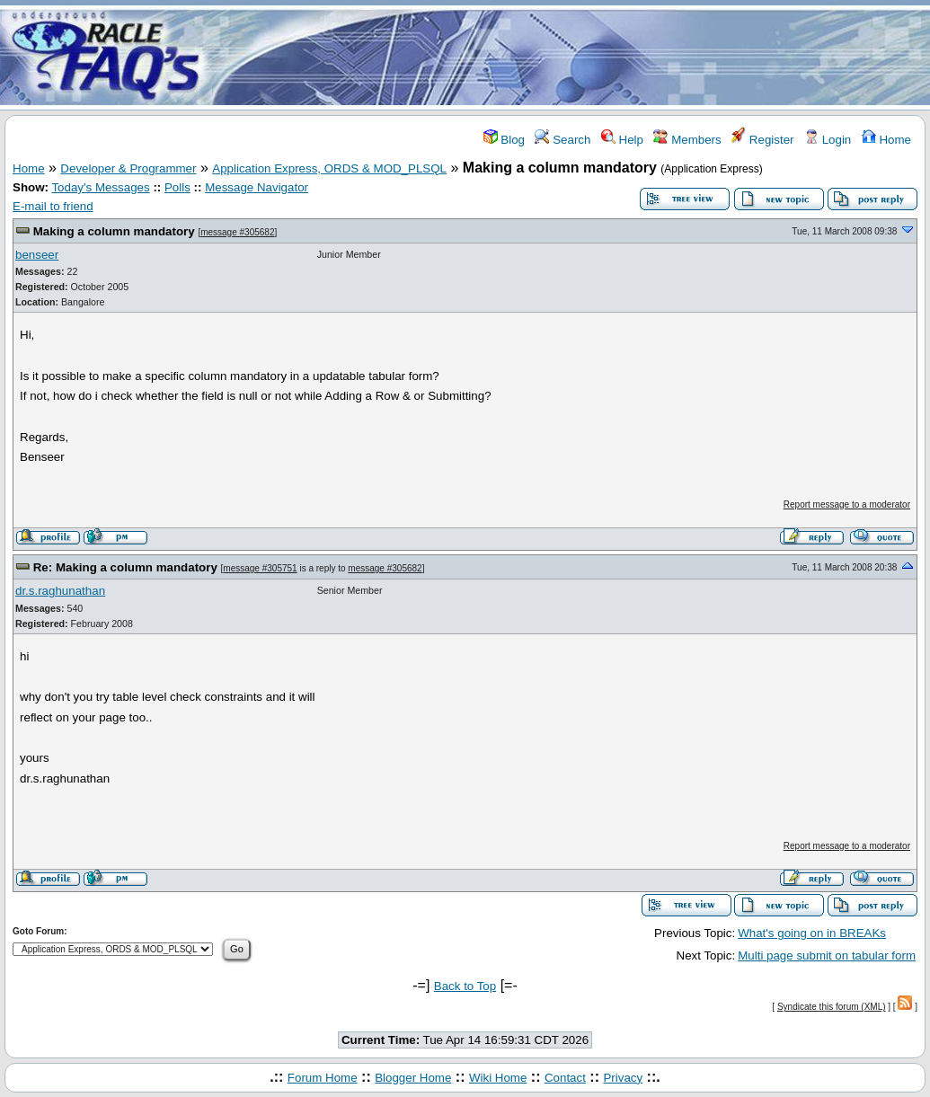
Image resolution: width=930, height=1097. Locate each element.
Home (886, 139)
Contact (565, 1077)
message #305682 (237, 232)
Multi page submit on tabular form (827, 955)
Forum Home (323, 1077)
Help (622, 139)
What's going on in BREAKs (812, 933)
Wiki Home (498, 1077)
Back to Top (465, 986)
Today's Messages (100, 187)
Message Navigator (256, 187)
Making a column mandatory (114, 231)
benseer (36, 254)
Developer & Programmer (128, 168)
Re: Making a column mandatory (125, 567)
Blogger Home (413, 1077)
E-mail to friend (53, 206)
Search (562, 139)
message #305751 (260, 568)
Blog (504, 139)
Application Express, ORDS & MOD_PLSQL (329, 168)
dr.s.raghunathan (60, 590)
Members (687, 139)
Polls (177, 187)
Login (827, 139)
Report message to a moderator (847, 504)
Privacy (622, 1077)
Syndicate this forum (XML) (831, 1007)
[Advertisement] (571, 56)
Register (762, 139)
